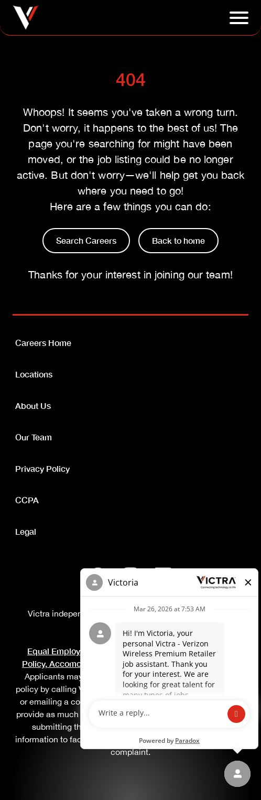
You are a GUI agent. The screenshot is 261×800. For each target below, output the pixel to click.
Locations (33, 374)
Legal (25, 531)
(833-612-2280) (215, 689)
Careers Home (43, 343)
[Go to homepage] (26, 17)
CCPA (27, 500)
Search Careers (86, 240)
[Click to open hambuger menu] (239, 18)
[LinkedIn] (163, 575)
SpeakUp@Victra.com (167, 701)
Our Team (33, 437)
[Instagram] (130, 575)
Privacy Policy (42, 468)
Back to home (178, 240)
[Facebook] (98, 575)
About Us (33, 405)
